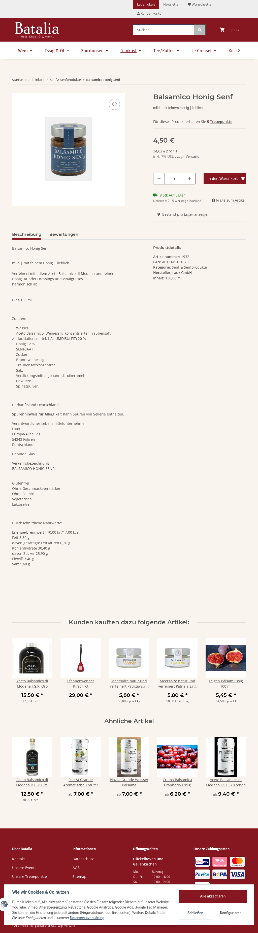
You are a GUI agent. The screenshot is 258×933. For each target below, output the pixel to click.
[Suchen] (163, 29)
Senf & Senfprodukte (189, 267)
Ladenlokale (146, 4)
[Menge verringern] (159, 178)
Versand (193, 156)
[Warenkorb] (230, 29)
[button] (149, 13)
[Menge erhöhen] (189, 178)
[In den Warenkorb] (225, 178)
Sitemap (79, 876)
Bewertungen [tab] (63, 234)
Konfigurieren (230, 913)
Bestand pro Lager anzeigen (183, 214)
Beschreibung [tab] (26, 234)
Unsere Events (24, 867)
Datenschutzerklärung (109, 918)
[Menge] (174, 178)
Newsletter (171, 4)
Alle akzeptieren (212, 896)
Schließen (195, 913)
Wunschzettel (200, 4)
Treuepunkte (221, 121)
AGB (76, 867)
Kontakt (18, 858)
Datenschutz (83, 858)
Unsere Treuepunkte (29, 876)
